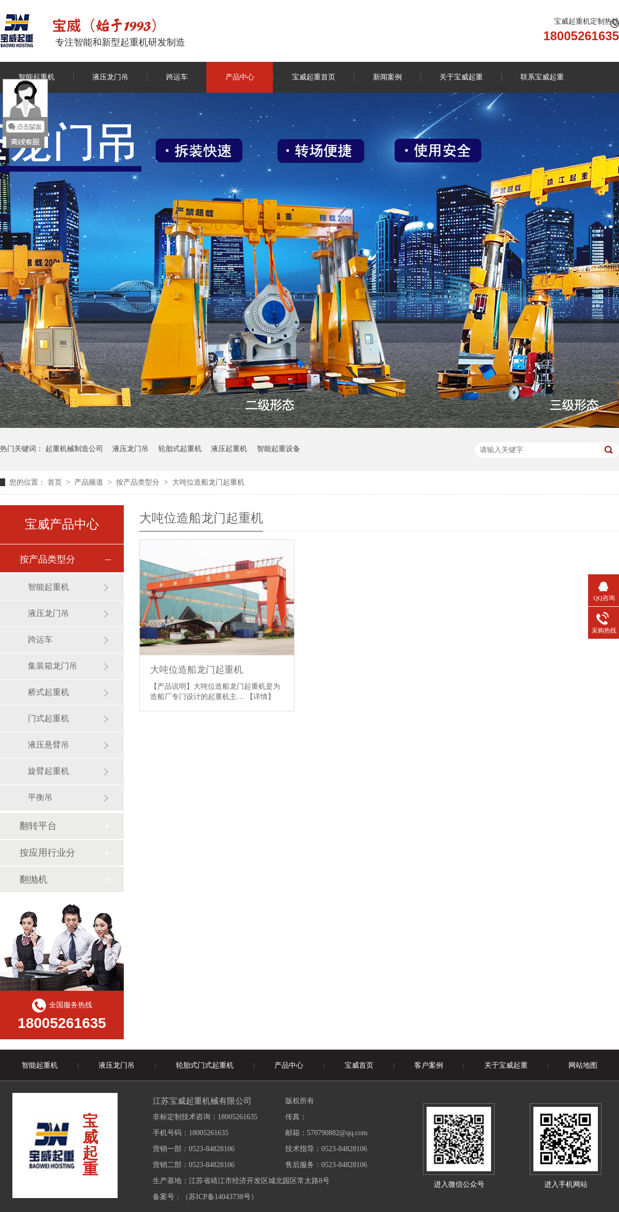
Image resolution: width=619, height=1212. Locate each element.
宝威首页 (359, 1065)
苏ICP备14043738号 (220, 1197)
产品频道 (89, 482)
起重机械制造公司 (74, 449)
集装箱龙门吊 (52, 665)
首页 (55, 482)
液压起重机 (229, 449)
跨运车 (177, 77)
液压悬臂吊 (48, 744)
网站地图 (582, 1065)
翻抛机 (33, 879)
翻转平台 (38, 826)
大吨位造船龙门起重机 (208, 482)
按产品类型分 (138, 482)
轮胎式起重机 (180, 449)
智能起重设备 (278, 449)
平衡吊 (40, 797)
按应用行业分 (47, 853)
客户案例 (428, 1065)
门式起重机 (48, 718)
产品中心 (239, 77)
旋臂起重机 (48, 771)
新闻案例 (387, 77)
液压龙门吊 (110, 77)
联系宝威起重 (542, 77)
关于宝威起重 (461, 77)
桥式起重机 (48, 692)
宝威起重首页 (313, 77)
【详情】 (260, 697)
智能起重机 (48, 587)
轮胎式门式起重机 (205, 1065)
